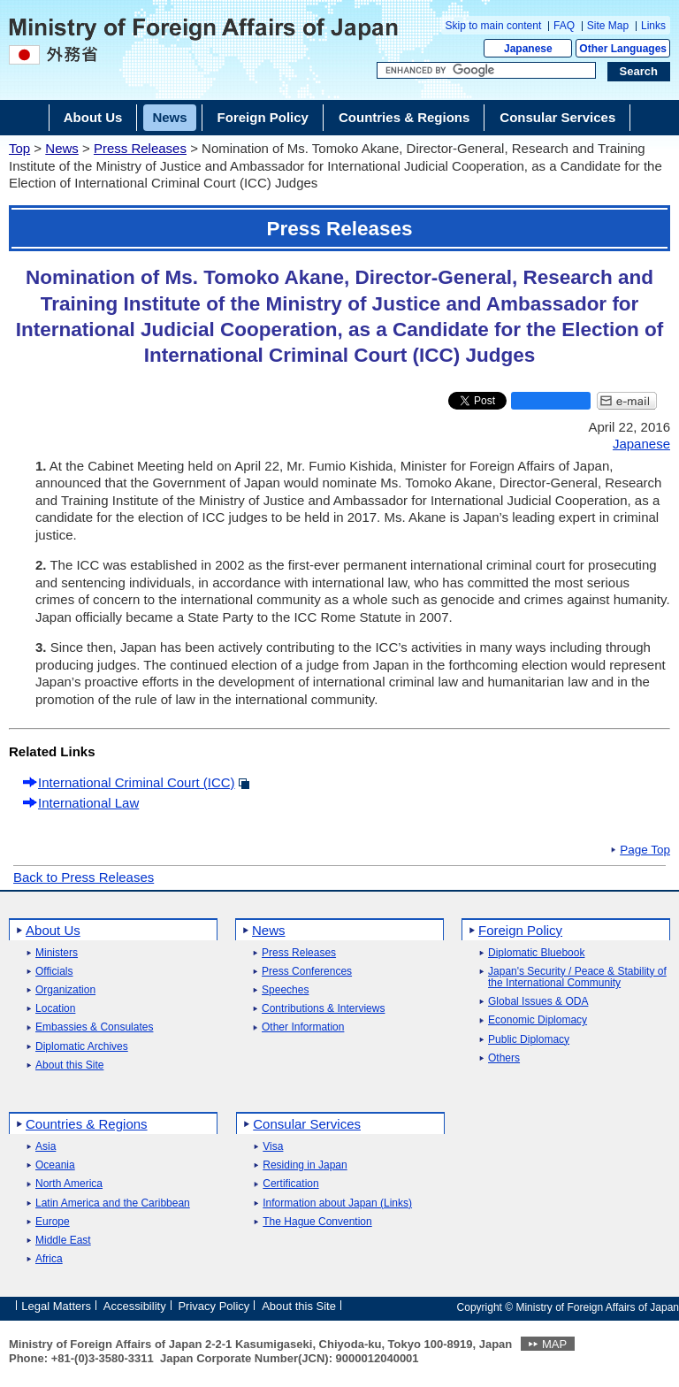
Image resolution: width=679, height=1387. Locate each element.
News (62, 148)
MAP (554, 1344)
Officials (53, 971)
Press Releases (140, 148)
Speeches (285, 990)
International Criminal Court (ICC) (136, 782)
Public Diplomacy (528, 1040)
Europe (52, 1222)
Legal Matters (56, 1306)
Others (504, 1058)
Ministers (56, 953)
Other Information (303, 1027)
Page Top (645, 850)
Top (19, 148)
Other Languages (623, 48)
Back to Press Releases (83, 877)
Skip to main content (494, 25)
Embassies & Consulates (94, 1027)
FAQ (564, 25)
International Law (88, 802)
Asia (45, 1147)
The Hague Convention (317, 1222)
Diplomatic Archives (81, 1047)
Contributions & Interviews (323, 1009)
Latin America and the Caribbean (112, 1203)
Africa (49, 1259)
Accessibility (134, 1306)
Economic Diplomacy (537, 1020)
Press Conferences (307, 971)
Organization (65, 990)
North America (69, 1184)
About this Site (69, 1065)
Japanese (528, 48)
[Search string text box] (486, 71)
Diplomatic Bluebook (536, 953)
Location (55, 1009)
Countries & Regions (87, 1123)
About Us (53, 930)
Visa (273, 1147)
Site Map (608, 25)
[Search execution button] (639, 71)
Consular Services (307, 1123)
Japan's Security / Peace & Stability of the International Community (577, 977)
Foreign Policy (520, 930)
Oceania (55, 1165)
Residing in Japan (305, 1165)
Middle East (63, 1240)
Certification (290, 1184)
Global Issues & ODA (538, 1002)
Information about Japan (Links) (337, 1203)
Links (653, 25)
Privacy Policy (213, 1306)
